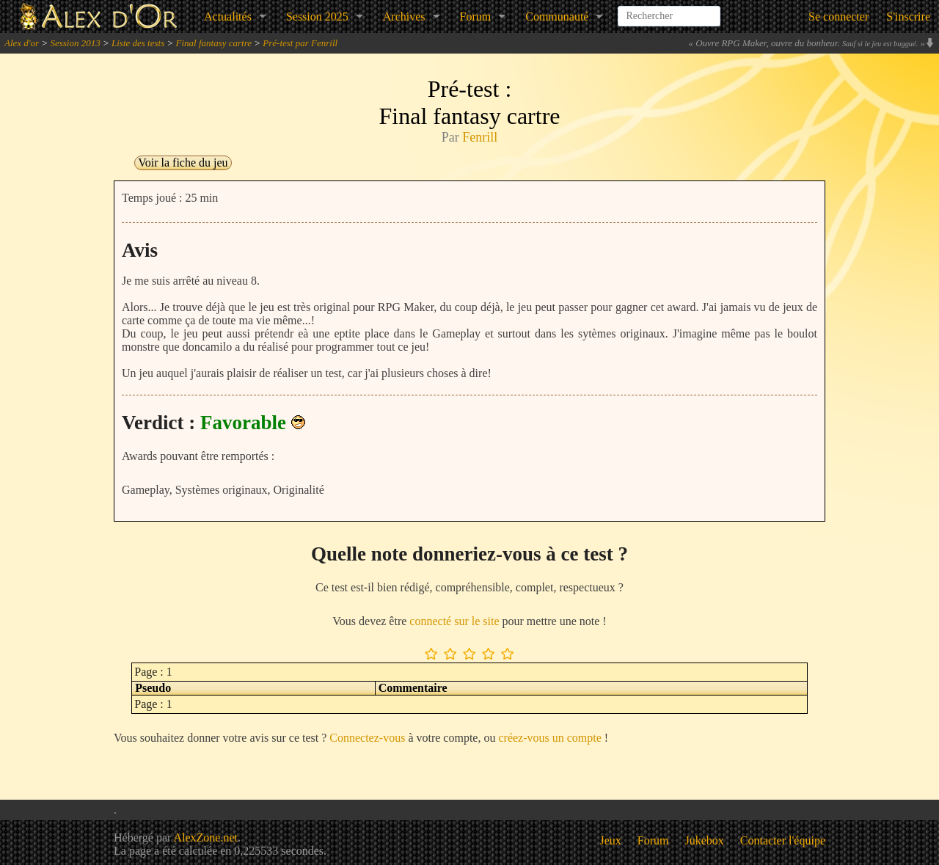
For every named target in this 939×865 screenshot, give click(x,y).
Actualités (228, 16)
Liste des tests (138, 42)
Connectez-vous (367, 737)
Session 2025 (317, 16)
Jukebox (704, 840)
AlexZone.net (205, 837)
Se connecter (838, 16)
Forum (476, 16)
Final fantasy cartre (214, 42)
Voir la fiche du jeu (182, 162)
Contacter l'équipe (782, 840)
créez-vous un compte (549, 737)
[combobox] (669, 10)
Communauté (556, 16)
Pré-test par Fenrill (300, 42)
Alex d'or (21, 42)
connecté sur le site (454, 621)
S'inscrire (908, 16)
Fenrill (479, 137)
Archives (404, 16)
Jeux (610, 840)
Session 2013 (75, 42)
